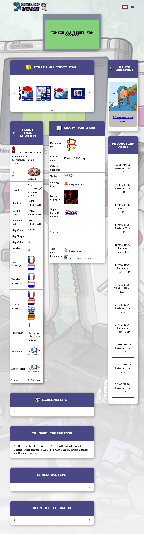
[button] (89, 93)
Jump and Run (76, 184)
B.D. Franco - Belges (77, 257)
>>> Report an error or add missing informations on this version (26, 157)
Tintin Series (73, 251)
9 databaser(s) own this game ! (35, 190)
